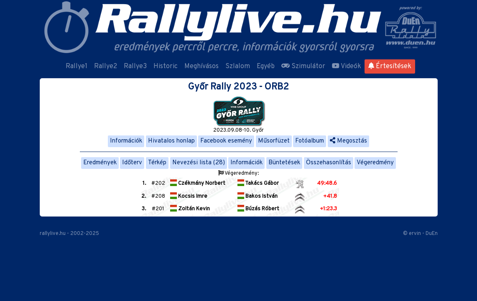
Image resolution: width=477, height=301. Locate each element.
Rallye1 (76, 66)
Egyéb (266, 66)
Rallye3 (135, 66)
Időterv (132, 163)
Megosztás (348, 141)
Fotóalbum (309, 141)
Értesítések (389, 66)
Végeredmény (375, 163)
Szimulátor (303, 66)
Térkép (157, 163)
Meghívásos (201, 66)
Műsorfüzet (274, 141)
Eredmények (100, 163)
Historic (165, 66)
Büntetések (284, 163)
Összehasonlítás (328, 163)
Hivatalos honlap (171, 141)
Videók (346, 66)
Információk (126, 141)
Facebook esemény (226, 141)
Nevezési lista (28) (198, 163)
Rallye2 (105, 66)
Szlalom (237, 66)
